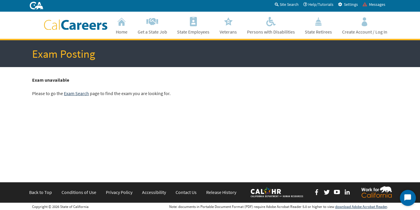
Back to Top (40, 127)
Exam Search (76, 93)
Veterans (228, 25)
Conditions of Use (79, 127)
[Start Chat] (408, 198)
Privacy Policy (119, 127)
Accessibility (154, 127)
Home (122, 25)
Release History (221, 127)
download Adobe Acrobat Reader (361, 141)
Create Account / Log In (364, 25)
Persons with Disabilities (271, 25)
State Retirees (318, 25)
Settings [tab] (348, 4)
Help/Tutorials (318, 4)
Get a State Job (152, 25)
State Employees (193, 25)
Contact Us (186, 127)
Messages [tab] (374, 4)
